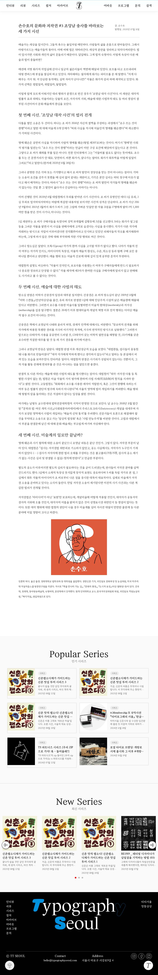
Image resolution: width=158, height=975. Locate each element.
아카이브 (62, 5)
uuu (89, 606)
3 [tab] (82, 877)
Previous (6, 845)
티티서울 (146, 901)
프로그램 (123, 5)
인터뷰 (10, 5)
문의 (137, 5)
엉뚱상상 (146, 906)
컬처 (48, 5)
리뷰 (23, 5)
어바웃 (108, 5)
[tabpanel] (19, 843)
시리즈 (36, 5)
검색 (149, 5)
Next (152, 845)
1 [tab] (75, 877)
